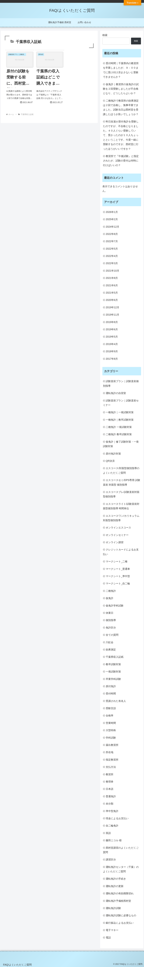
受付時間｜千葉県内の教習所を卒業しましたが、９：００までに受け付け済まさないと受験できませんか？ (121, 70)
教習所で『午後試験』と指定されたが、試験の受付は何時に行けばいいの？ (121, 161)
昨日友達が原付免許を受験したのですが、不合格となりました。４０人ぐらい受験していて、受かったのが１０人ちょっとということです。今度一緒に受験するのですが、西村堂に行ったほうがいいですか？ (121, 135)
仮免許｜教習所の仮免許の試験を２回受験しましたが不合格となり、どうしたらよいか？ (121, 89)
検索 (104, 35)
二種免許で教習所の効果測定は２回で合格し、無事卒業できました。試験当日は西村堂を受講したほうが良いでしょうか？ (121, 107)
